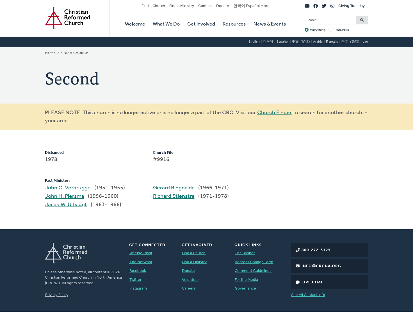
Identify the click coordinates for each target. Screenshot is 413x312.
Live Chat (312, 282)
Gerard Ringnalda (174, 188)
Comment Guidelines (253, 271)
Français (332, 41)
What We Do (166, 24)
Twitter (135, 280)
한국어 (268, 41)
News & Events (270, 24)
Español (283, 41)
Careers (189, 288)
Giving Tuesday (351, 6)
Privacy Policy (56, 295)
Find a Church (153, 6)
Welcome (135, 24)
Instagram (138, 288)
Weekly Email (140, 253)
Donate (222, 6)
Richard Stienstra (174, 196)
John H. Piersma (64, 196)
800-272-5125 (316, 250)
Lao (365, 41)
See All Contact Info (308, 295)
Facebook (137, 271)
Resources (234, 24)
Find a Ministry (181, 6)
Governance (245, 288)
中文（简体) (301, 41)
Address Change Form (254, 262)
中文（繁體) (350, 41)
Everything (318, 30)
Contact (205, 6)
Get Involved (201, 24)
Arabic (318, 41)
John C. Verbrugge (68, 188)
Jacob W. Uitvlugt (66, 205)
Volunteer (190, 280)
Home (50, 53)
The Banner (245, 253)
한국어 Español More (251, 6)
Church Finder (274, 113)
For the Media (246, 280)
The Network (140, 262)
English (254, 41)
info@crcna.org (321, 266)
